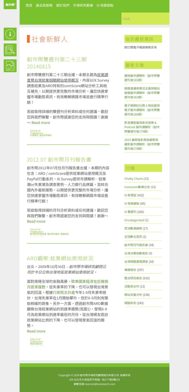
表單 (154, 47)
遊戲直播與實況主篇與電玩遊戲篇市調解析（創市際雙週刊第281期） (142, 92)
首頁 (29, 5)
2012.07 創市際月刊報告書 (59, 159)
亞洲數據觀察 (133, 228)
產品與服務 (44, 5)
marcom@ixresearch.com (100, 384)
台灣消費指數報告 (136, 253)
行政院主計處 (64, 292)
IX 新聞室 (130, 195)
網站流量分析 (36, 343)
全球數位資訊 (133, 236)
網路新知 (65, 233)
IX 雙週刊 (34, 135)
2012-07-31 (35, 229)
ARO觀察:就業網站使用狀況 (60, 258)
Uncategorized (134, 220)
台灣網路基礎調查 (136, 261)
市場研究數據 (83, 5)
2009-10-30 (35, 339)
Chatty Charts (133, 178)
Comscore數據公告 (137, 187)
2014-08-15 (35, 130)
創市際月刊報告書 (38, 233)
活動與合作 (131, 286)
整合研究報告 (45, 135)
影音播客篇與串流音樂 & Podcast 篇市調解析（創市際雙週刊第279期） (142, 127)
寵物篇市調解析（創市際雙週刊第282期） (142, 77)
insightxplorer (36, 132)
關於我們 (62, 5)
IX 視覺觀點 (105, 5)
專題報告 (130, 269)
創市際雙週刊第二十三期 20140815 (57, 62)
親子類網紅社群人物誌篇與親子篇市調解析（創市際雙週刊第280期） (142, 109)
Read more (40, 122)
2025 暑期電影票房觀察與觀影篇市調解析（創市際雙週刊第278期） (142, 144)
